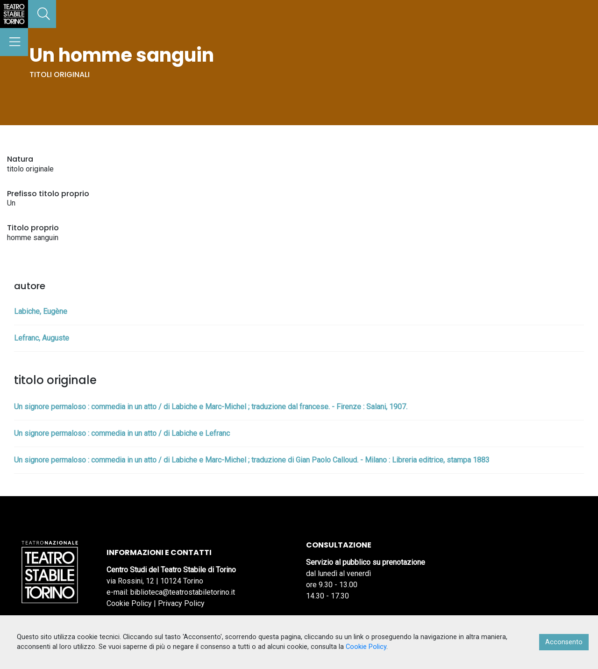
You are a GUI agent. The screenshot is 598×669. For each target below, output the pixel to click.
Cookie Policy (129, 603)
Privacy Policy (181, 603)
